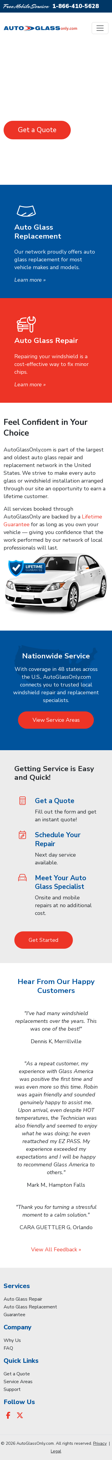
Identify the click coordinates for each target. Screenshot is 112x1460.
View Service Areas (56, 720)
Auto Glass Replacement (30, 1307)
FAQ (8, 1348)
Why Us (12, 1340)
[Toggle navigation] (100, 28)
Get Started (44, 940)
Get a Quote (37, 130)
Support (12, 1389)
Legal (56, 1451)
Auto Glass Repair (23, 1299)
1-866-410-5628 (75, 6)
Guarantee (14, 1314)
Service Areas (18, 1381)
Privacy (100, 1443)
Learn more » (30, 279)
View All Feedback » (56, 1249)
